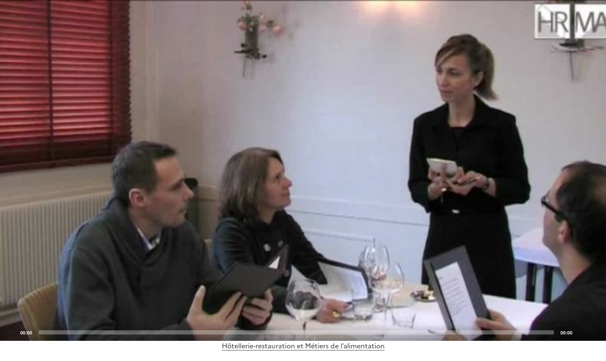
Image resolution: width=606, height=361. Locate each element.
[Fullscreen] (594, 332)
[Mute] (581, 332)
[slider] (296, 332)
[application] (303, 170)
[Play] (303, 170)
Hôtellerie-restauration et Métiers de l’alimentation (303, 346)
